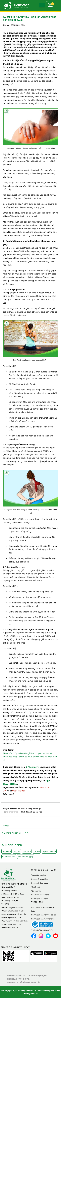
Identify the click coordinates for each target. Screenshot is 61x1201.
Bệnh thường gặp (25, 856)
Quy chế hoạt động (37, 976)
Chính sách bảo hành (39, 899)
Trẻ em (37, 851)
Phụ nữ (17, 851)
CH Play (13, 784)
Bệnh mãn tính (8, 856)
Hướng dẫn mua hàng (39, 879)
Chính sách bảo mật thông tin (42, 919)
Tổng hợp (6, 851)
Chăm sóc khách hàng (40, 895)
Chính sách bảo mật (17, 976)
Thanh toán (35, 887)
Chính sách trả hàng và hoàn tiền (23, 982)
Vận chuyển (36, 891)
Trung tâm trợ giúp (38, 875)
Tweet (6, 825)
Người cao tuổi (49, 851)
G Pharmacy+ (32, 767)
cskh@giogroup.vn (14, 924)
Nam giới (27, 851)
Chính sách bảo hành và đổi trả (43, 915)
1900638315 (13, 927)
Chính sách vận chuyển (18, 979)
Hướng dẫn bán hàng (39, 883)
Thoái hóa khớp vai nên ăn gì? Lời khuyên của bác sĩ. (27, 753)
